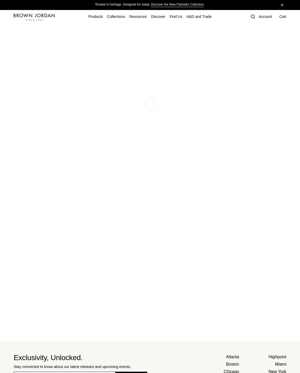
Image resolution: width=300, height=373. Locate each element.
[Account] (265, 17)
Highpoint (277, 357)
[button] (252, 17)
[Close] (282, 5)
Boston (232, 364)
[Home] (34, 17)
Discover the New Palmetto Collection (177, 4)
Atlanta (232, 357)
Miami (280, 364)
